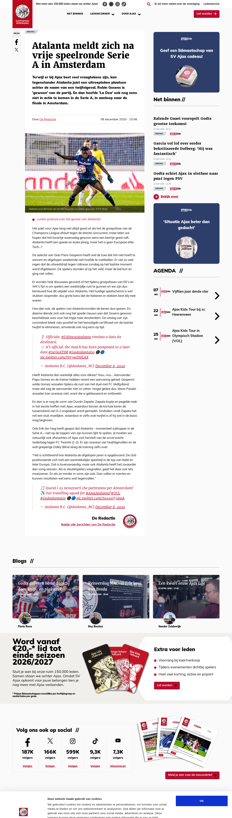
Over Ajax (131, 13)
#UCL (115, 493)
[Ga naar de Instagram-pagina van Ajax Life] (117, 4)
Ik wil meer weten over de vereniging (177, 4)
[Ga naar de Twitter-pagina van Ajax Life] (111, 4)
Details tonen (195, 810)
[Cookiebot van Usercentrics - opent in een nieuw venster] (23, 811)
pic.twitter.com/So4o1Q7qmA (100, 498)
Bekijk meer (166, 197)
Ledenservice (211, 4)
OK (202, 775)
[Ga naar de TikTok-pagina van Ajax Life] (124, 4)
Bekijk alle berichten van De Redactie (88, 524)
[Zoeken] (149, 4)
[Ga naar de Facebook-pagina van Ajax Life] (105, 4)
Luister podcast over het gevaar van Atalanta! (69, 219)
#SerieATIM (58, 352)
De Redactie (48, 119)
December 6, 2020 (110, 366)
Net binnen (75, 13)
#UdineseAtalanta (76, 337)
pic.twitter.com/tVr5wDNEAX (64, 357)
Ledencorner (102, 13)
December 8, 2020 (110, 507)
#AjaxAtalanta (98, 493)
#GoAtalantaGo (81, 352)
